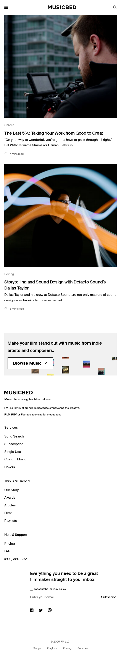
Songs (37, 648)
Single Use (12, 452)
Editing (9, 274)
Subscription (14, 444)
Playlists (10, 521)
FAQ (7, 551)
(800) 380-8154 (16, 559)
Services (82, 648)
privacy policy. (58, 589)
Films (8, 513)
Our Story (11, 490)
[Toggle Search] (115, 7)
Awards (9, 497)
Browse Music (30, 363)
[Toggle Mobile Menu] (6, 7)
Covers (9, 467)
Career (9, 125)
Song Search (14, 436)
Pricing (9, 543)
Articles (10, 505)
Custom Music (15, 459)
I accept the (49, 589)
